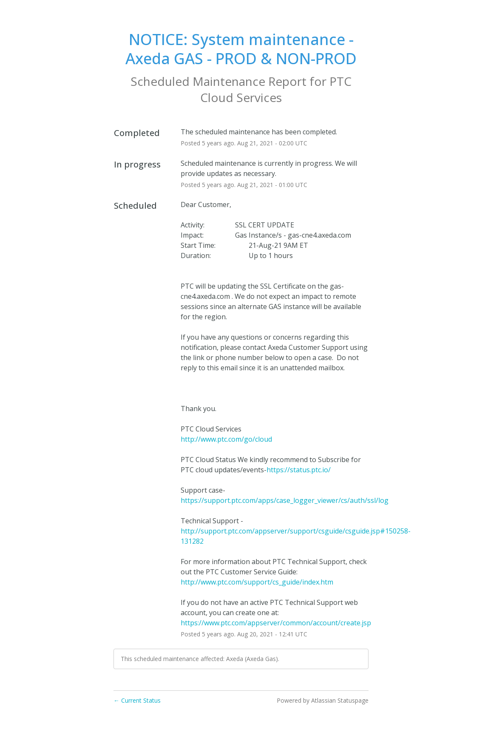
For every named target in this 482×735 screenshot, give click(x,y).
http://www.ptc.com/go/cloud (226, 439)
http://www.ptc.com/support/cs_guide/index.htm (257, 582)
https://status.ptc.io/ (299, 469)
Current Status (137, 700)
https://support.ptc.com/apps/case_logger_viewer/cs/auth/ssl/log (284, 500)
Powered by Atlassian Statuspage (323, 700)
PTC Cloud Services (276, 89)
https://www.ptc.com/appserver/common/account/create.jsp (276, 622)
